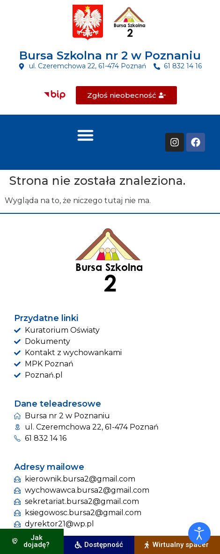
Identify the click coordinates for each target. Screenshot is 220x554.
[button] (86, 135)
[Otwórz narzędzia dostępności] (199, 533)
